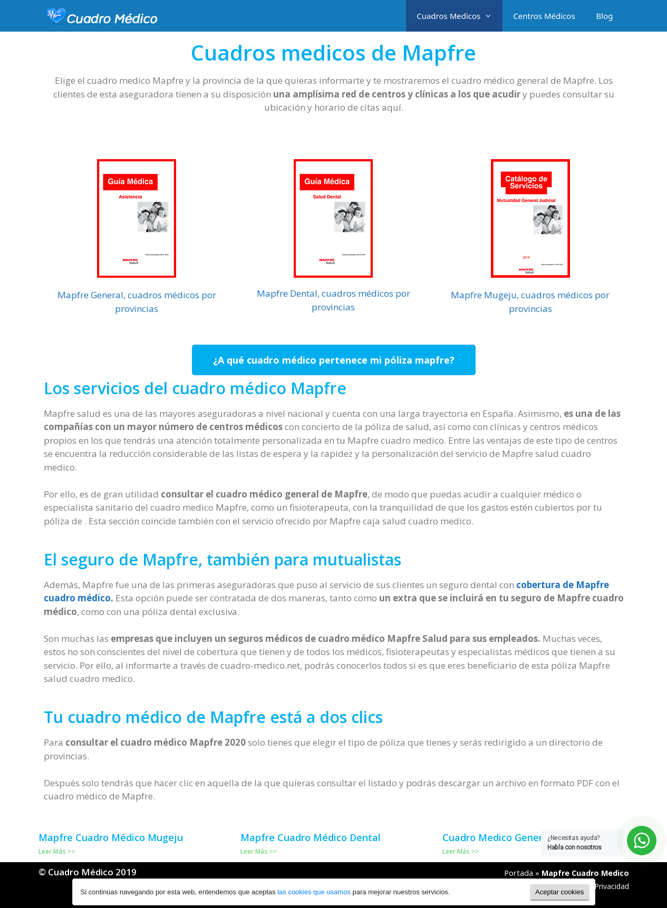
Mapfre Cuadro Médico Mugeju (110, 837)
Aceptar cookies (559, 892)
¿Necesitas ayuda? (574, 842)
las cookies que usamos (314, 892)
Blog (604, 16)
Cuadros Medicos (459, 16)
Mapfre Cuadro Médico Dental (310, 837)
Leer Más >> (56, 851)
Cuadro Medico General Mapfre (515, 837)
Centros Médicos (544, 16)
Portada (518, 873)
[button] (334, 360)
